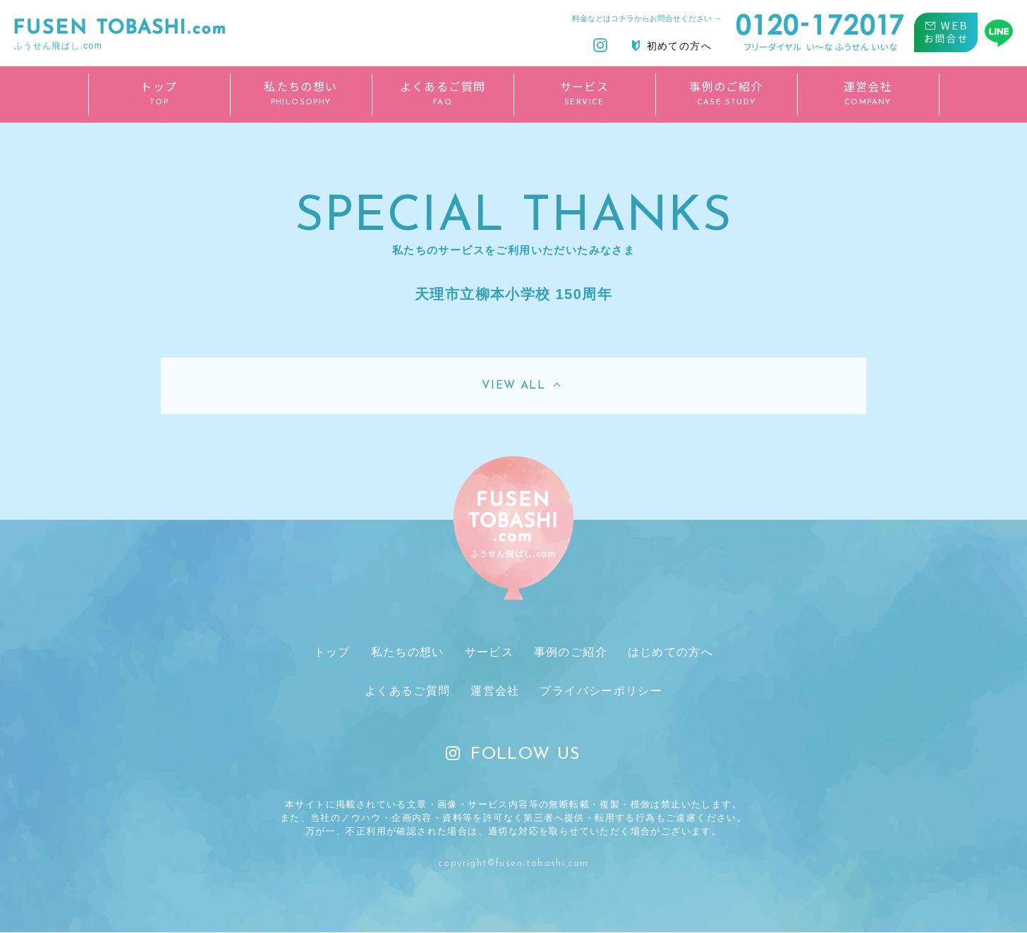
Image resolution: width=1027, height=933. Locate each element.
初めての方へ (672, 45)
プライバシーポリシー (598, 691)
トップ (336, 652)
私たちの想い (409, 652)
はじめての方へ (666, 652)
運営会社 (495, 691)
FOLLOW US (513, 755)
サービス (489, 652)
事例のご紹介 (567, 652)
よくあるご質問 (410, 691)
